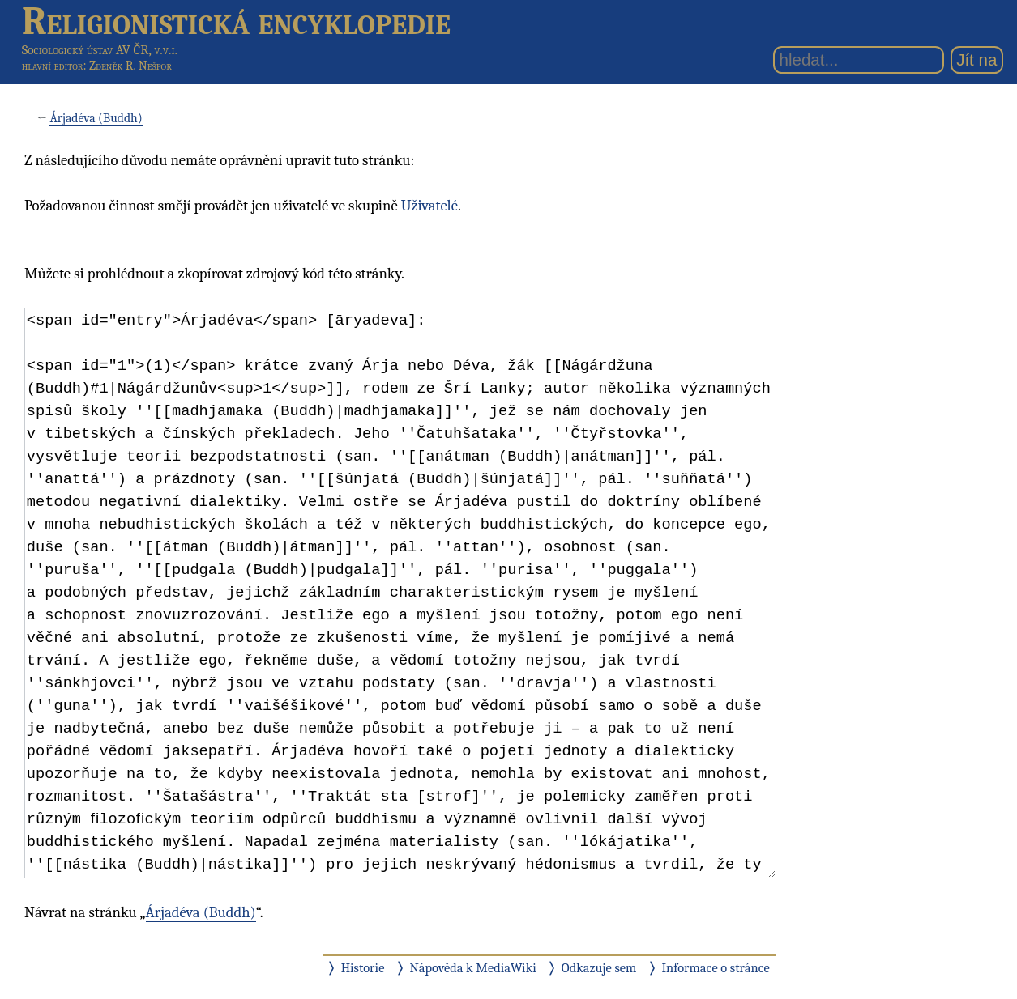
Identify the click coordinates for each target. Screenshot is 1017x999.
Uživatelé (429, 206)
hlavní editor (52, 65)
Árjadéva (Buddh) (95, 118)
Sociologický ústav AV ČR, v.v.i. (99, 49)
